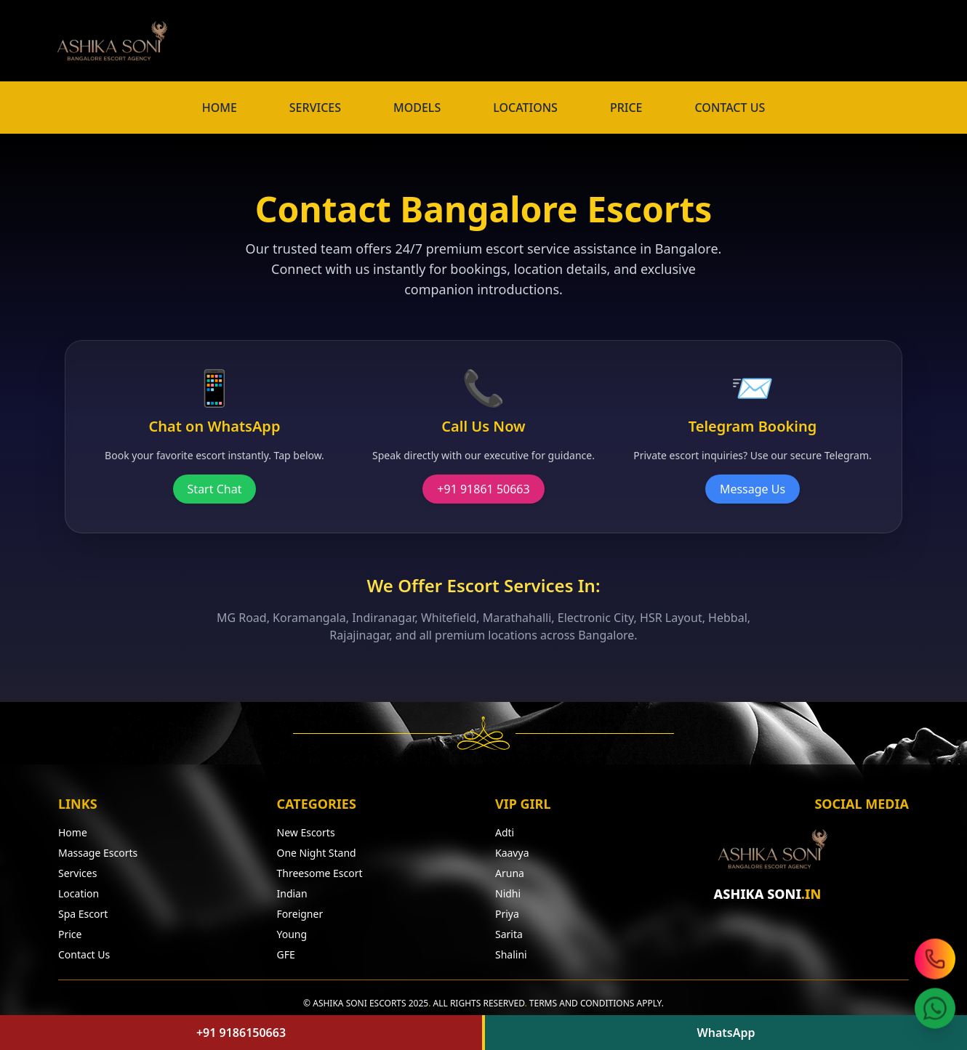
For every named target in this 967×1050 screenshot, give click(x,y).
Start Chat (215, 489)
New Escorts (306, 832)
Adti (504, 832)
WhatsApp (726, 1033)
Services (77, 873)
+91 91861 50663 (483, 489)
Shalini (511, 954)
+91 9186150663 (241, 1033)
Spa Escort (83, 914)
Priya (507, 914)
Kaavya (512, 853)
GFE (286, 954)
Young (292, 934)
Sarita (509, 934)
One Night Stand (316, 853)
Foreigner (300, 914)
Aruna (509, 873)
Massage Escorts (97, 853)
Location (78, 893)
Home (72, 832)
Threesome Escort (320, 873)
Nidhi (508, 893)
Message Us (752, 489)
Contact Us (84, 954)
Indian (292, 893)
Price (69, 934)
